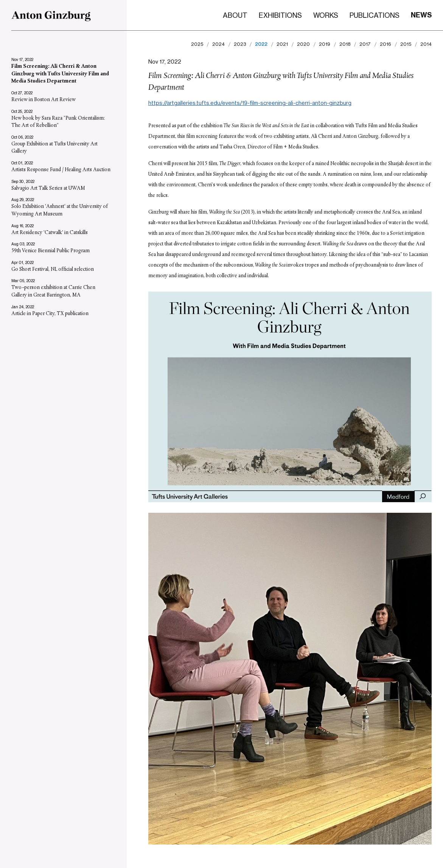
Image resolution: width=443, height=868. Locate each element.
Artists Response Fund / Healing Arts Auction (60, 170)
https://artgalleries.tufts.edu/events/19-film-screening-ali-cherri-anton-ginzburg (249, 103)
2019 (324, 44)
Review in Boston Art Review (43, 100)
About (235, 15)
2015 (405, 44)
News (421, 15)
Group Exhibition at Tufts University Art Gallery (54, 148)
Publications (374, 15)
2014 (426, 44)
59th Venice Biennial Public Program (50, 251)
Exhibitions (280, 15)
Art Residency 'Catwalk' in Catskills (49, 232)
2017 (365, 44)
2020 (303, 44)
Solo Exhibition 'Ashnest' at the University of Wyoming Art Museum (59, 210)
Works (325, 15)
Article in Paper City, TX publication (50, 313)
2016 (385, 44)
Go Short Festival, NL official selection (52, 269)
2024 (218, 44)
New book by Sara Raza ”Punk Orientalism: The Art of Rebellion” (58, 121)
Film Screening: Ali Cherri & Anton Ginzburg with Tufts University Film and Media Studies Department (60, 74)
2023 (240, 44)
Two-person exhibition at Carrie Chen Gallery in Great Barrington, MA (53, 291)
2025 (197, 44)
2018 (344, 44)
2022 (261, 44)
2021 (282, 44)
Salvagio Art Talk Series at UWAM (48, 188)
